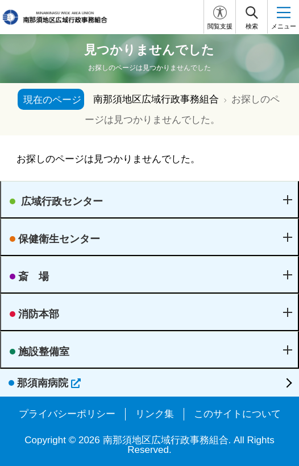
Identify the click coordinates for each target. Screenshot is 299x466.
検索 (252, 26)
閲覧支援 (219, 26)
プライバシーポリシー (67, 414)
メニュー (283, 26)
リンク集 (154, 414)
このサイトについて (237, 414)
